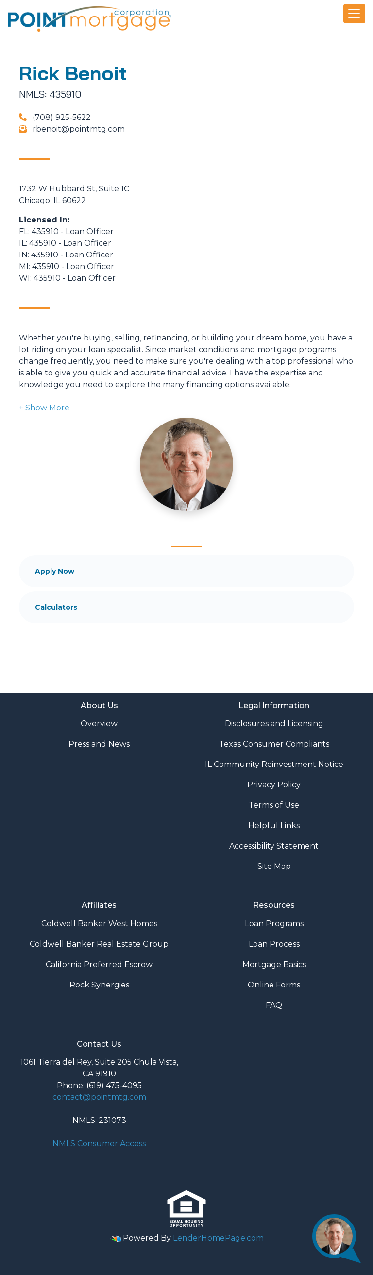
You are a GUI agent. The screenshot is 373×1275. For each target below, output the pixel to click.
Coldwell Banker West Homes (99, 923)
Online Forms (274, 984)
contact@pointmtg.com (99, 1097)
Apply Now (54, 571)
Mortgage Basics (274, 964)
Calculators (56, 607)
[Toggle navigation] (354, 13)
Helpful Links (274, 825)
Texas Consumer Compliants (274, 743)
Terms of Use (274, 805)
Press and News (99, 743)
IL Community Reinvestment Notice (274, 764)
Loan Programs (274, 923)
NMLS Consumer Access (99, 1143)
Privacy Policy (274, 784)
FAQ (274, 1005)
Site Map (274, 866)
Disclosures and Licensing (274, 723)
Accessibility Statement (274, 845)
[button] (44, 407)
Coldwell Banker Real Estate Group (99, 944)
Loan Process (274, 944)
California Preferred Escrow (99, 964)
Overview (99, 723)
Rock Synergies (99, 984)
